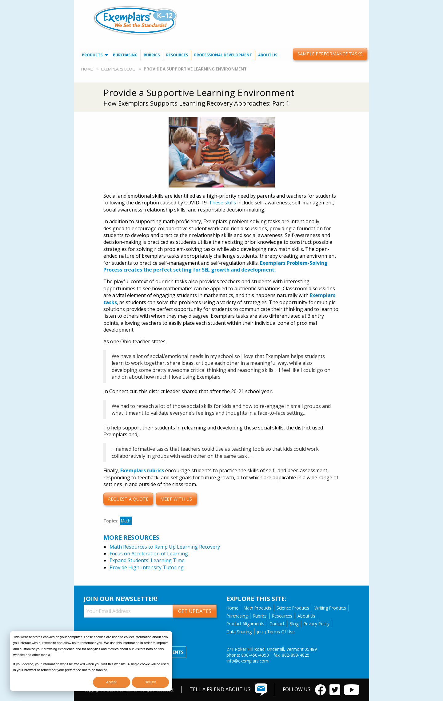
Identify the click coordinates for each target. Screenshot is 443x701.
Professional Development (223, 55)
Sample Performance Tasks (329, 54)
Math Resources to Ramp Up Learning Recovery (165, 546)
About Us (267, 55)
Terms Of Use (276, 632)
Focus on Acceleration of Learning (149, 553)
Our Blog (313, 4)
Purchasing (125, 55)
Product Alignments (245, 623)
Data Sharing (239, 632)
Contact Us (286, 4)
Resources (177, 55)
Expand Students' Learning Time (147, 560)
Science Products (293, 608)
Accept (111, 682)
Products (92, 55)
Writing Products (330, 608)
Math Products (257, 608)
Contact (276, 623)
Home (87, 69)
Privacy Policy (316, 623)
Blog (293, 623)
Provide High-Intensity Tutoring (147, 567)
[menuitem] (286, 5)
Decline (150, 682)
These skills (222, 202)
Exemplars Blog (118, 69)
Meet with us (176, 499)
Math (125, 521)
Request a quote (128, 499)
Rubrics (152, 55)
